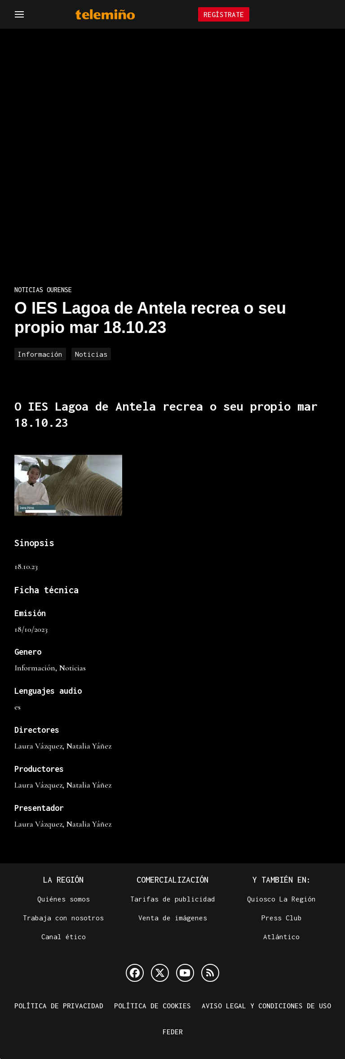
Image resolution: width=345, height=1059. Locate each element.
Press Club (281, 918)
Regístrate (223, 14)
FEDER (173, 1032)
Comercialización (172, 879)
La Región (63, 879)
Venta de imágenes (172, 918)
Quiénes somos (63, 899)
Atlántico (281, 936)
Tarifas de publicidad (172, 899)
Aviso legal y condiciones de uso (266, 1006)
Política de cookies (152, 1006)
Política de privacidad (58, 1006)
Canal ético (63, 936)
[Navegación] (19, 14)
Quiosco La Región (281, 899)
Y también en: (281, 879)
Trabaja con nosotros (63, 918)
